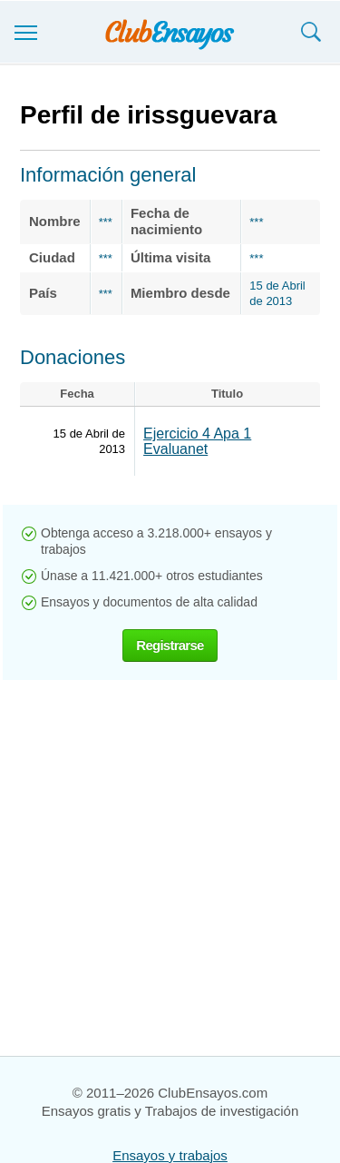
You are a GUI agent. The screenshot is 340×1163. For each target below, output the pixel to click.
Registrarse (169, 645)
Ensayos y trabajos (170, 1155)
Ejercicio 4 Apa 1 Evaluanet (197, 441)
